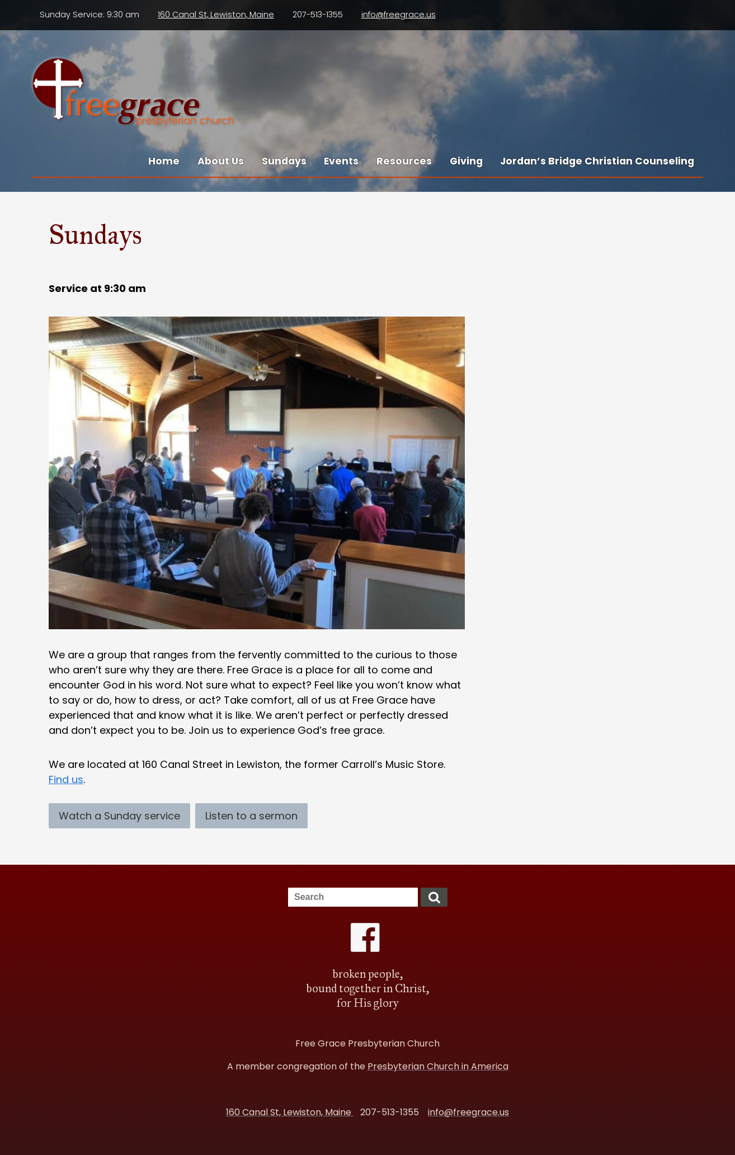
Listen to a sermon (251, 816)
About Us (220, 161)
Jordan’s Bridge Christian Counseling (597, 161)
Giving (466, 161)
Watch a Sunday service (119, 816)
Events (341, 161)
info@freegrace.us (398, 14)
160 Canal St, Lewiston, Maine (216, 14)
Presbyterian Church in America (438, 1066)
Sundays (284, 161)
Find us (66, 779)
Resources (404, 161)
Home (164, 161)
